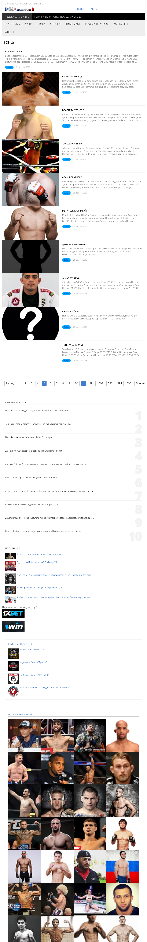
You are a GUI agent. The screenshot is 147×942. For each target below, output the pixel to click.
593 (110, 383)
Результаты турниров (97, 24)
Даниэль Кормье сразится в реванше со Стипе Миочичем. (33, 450)
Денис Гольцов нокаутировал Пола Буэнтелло (39, 554)
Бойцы (9, 67)
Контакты (9, 31)
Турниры (29, 24)
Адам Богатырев (72, 177)
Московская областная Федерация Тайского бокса (44, 687)
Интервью (54, 24)
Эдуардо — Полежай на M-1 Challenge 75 (37, 562)
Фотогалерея (121, 24)
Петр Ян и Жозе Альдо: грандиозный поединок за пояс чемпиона (37, 410)
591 (91, 383)
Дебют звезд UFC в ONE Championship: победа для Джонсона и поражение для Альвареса (49, 491)
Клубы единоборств (20, 643)
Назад (10, 383)
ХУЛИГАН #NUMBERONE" (32, 649)
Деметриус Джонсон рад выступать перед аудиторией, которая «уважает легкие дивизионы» (50, 517)
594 (119, 383)
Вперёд (140, 383)
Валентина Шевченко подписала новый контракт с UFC (32, 504)
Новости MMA (12, 24)
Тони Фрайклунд (72, 344)
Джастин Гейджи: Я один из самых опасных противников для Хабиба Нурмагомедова (46, 464)
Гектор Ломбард (72, 76)
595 (129, 383)
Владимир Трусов (73, 110)
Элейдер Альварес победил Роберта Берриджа (40, 587)
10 (76, 383)
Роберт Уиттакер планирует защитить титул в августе (31, 477)
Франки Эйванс (71, 311)
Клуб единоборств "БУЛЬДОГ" (34, 675)
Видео (41, 24)
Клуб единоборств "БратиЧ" (33, 662)
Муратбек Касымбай (74, 210)
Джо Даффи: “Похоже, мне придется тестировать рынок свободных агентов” (54, 574)
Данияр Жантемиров (75, 244)
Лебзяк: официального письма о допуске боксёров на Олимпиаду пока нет (53, 597)
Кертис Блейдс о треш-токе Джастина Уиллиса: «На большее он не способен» (43, 531)
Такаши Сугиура (72, 143)
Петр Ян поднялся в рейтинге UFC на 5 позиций (28, 437)
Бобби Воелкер (14, 51)
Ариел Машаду (71, 277)
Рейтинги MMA (73, 24)
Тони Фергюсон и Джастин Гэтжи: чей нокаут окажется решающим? (38, 423)
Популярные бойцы (20, 714)
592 (101, 383)
